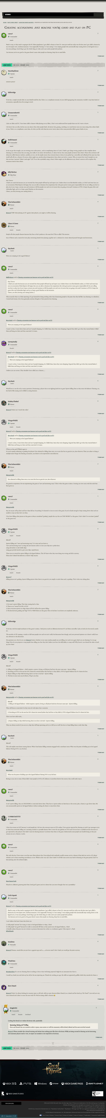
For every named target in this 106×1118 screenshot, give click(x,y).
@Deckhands (10, 931)
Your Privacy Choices (48, 1115)
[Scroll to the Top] (2, 1116)
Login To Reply (7, 65)
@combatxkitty (10, 972)
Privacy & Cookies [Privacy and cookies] (67, 1115)
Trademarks (87, 1115)
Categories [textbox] (8, 15)
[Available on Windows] (40, 1084)
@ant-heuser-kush (11, 881)
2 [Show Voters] (96, 1007)
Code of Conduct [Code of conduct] (78, 1115)
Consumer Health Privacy (98, 1115)
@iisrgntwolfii (10, 475)
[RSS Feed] (2, 22)
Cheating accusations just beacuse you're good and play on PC (35, 277)
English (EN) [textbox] (9, 1103)
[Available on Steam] (54, 1084)
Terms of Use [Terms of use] (58, 1115)
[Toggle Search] (8, 17)
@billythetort (10, 277)
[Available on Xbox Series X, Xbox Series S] (9, 1084)
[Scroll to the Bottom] (15, 1116)
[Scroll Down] (13, 1116)
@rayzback (9, 320)
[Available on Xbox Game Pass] (72, 1084)
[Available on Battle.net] (94, 1084)
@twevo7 (8, 213)
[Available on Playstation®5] (25, 1084)
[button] (49, 14)
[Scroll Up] (4, 1116)
